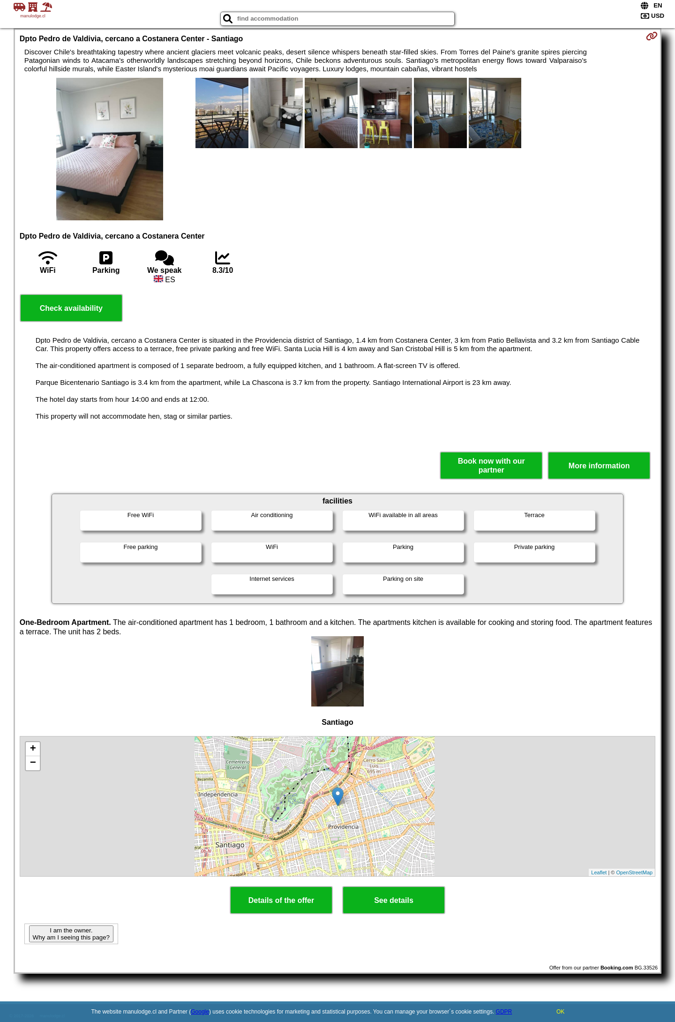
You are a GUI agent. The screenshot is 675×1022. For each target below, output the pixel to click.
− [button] (33, 763)
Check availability (71, 308)
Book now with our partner (491, 465)
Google (200, 1011)
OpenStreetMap (634, 872)
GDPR (504, 1011)
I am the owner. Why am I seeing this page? (71, 934)
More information (599, 466)
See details (393, 900)
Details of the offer (281, 900)
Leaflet (599, 872)
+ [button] (33, 749)
